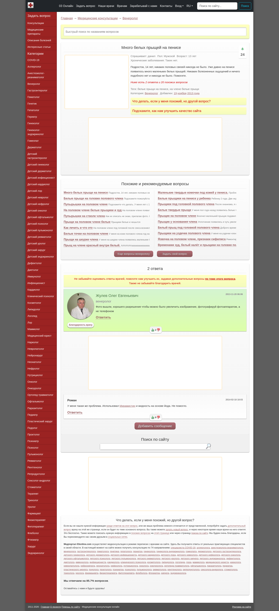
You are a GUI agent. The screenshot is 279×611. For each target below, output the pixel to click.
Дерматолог (35, 147)
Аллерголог (34, 66)
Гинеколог (34, 123)
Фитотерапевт (36, 526)
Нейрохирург (35, 355)
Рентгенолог (35, 467)
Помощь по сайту (71, 606)
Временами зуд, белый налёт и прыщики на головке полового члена (206, 244)
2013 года (193, 93)
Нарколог (33, 342)
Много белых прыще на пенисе (86, 192)
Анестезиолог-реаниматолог (36, 75)
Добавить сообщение (155, 426)
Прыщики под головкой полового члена (186, 204)
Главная (67, 18)
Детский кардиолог (39, 184)
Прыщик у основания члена (177, 221)
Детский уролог (37, 243)
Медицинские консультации (98, 18)
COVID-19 (33, 60)
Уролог (32, 506)
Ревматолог (34, 460)
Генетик (32, 103)
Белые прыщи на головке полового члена (93, 198)
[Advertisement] (97, 82)
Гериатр (32, 116)
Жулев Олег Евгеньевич (117, 296)
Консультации (36, 23)
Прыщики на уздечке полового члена (184, 233)
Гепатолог (33, 110)
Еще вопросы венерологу (134, 253)
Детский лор (35, 190)
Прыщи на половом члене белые (87, 221)
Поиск (245, 5)
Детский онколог (37, 210)
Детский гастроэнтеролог (37, 155)
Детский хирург (37, 250)
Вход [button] (178, 5)
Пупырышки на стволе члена (84, 216)
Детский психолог (38, 223)
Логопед (32, 316)
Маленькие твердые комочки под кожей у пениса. (193, 192)
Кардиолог (34, 289)
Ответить (103, 317)
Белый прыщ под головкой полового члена (188, 227)
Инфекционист (36, 283)
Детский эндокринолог (41, 256)
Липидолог (34, 309)
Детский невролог (38, 197)
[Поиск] (217, 6)
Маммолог (34, 329)
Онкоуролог (34, 388)
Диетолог (33, 270)
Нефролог (34, 368)
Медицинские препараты (36, 31)
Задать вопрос (85, 5)
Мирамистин (127, 405)
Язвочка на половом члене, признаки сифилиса (192, 239)
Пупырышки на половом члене (86, 204)
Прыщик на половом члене (177, 215)
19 (175, 93)
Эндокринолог (36, 553)
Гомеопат (33, 140)
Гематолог (34, 97)
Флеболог (33, 533)
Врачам (122, 5)
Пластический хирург (40, 421)
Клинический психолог (41, 296)
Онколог (32, 381)
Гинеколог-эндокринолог (36, 132)
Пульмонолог (35, 454)
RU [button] (188, 5)
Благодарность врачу (80, 325)
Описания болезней (39, 40)
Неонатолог (34, 362)
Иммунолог (34, 276)
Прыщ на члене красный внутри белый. (92, 245)
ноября (182, 93)
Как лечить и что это (78, 227)
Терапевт (33, 493)
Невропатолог (36, 348)
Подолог (33, 428)
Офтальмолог (36, 401)
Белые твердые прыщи (174, 209)
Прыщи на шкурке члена (81, 239)
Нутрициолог (35, 375)
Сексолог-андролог (39, 480)
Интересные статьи (39, 46)
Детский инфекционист (41, 177)
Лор (30, 322)
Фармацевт (34, 513)
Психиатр (33, 441)
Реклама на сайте (241, 606)
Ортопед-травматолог (41, 394)
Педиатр (33, 414)
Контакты (166, 5)
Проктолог (34, 434)
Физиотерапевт (37, 520)
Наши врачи (106, 5)
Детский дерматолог (40, 171)
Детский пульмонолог (40, 230)
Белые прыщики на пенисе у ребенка (184, 198)
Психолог (33, 447)
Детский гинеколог (38, 164)
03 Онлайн (66, 5)
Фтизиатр (33, 539)
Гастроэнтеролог (38, 90)
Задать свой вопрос (174, 253)
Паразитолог (35, 408)
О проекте (55, 606)
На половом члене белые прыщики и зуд (93, 210)
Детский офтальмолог (41, 217)
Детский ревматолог (39, 236)
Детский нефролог (38, 204)
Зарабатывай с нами (143, 5)
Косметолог (34, 302)
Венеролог (130, 18)
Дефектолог (35, 263)
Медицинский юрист (40, 335)
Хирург (32, 546)
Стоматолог (34, 487)
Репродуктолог (36, 474)
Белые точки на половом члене (86, 233)
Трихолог (33, 500)
